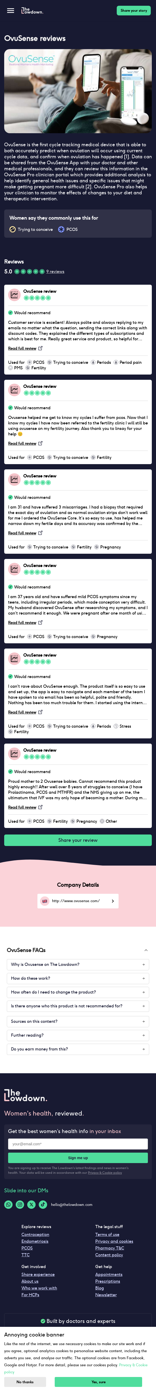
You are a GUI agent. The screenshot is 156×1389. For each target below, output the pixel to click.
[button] (78, 950)
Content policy (109, 1255)
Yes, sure (98, 1382)
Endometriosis (34, 1241)
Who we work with (39, 1288)
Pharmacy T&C (109, 1248)
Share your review (78, 840)
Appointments (108, 1274)
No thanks (25, 1382)
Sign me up (78, 1158)
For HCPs (30, 1295)
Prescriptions (107, 1281)
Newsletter (106, 1295)
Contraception (35, 1234)
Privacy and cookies (114, 1241)
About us (29, 1281)
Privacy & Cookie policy (105, 1173)
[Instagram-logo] (20, 1204)
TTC (25, 1255)
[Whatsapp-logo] (8, 1204)
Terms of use (107, 1234)
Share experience (38, 1274)
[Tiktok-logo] (43, 1204)
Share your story (134, 10)
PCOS (27, 1248)
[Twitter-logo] (31, 1204)
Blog (99, 1288)
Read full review (22, 348)
